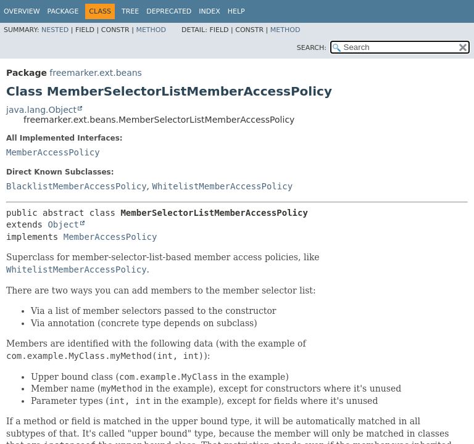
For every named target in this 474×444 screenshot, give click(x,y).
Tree (130, 11)
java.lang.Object (41, 110)
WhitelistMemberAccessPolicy (222, 186)
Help (236, 11)
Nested (55, 30)
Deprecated (168, 11)
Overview (22, 11)
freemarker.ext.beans (95, 73)
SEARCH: (311, 48)
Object (63, 224)
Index (209, 11)
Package (63, 11)
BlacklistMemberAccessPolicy (76, 186)
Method (151, 30)
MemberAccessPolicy (53, 152)
